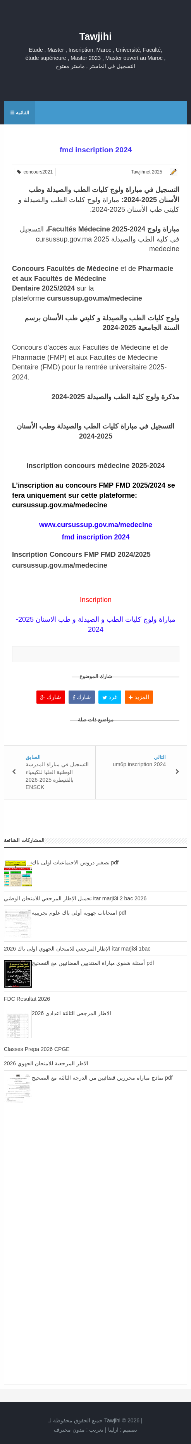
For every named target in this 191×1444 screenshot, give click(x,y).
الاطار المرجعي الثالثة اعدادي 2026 (71, 1013)
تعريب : (79, 1430)
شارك (50, 697)
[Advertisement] (95, 1183)
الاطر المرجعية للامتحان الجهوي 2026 (46, 1063)
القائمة (19, 113)
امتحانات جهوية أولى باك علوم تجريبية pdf (79, 913)
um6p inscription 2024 (139, 764)
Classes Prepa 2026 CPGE (37, 1049)
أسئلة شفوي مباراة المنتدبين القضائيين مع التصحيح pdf (93, 963)
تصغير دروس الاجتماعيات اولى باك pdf (75, 862)
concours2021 (35, 172)
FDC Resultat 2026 (27, 999)
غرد (109, 697)
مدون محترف (69, 1430)
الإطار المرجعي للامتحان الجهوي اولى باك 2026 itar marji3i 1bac (77, 949)
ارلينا (113, 1430)
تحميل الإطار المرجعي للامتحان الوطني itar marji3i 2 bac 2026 (75, 898)
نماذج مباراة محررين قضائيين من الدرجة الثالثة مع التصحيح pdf (102, 1078)
